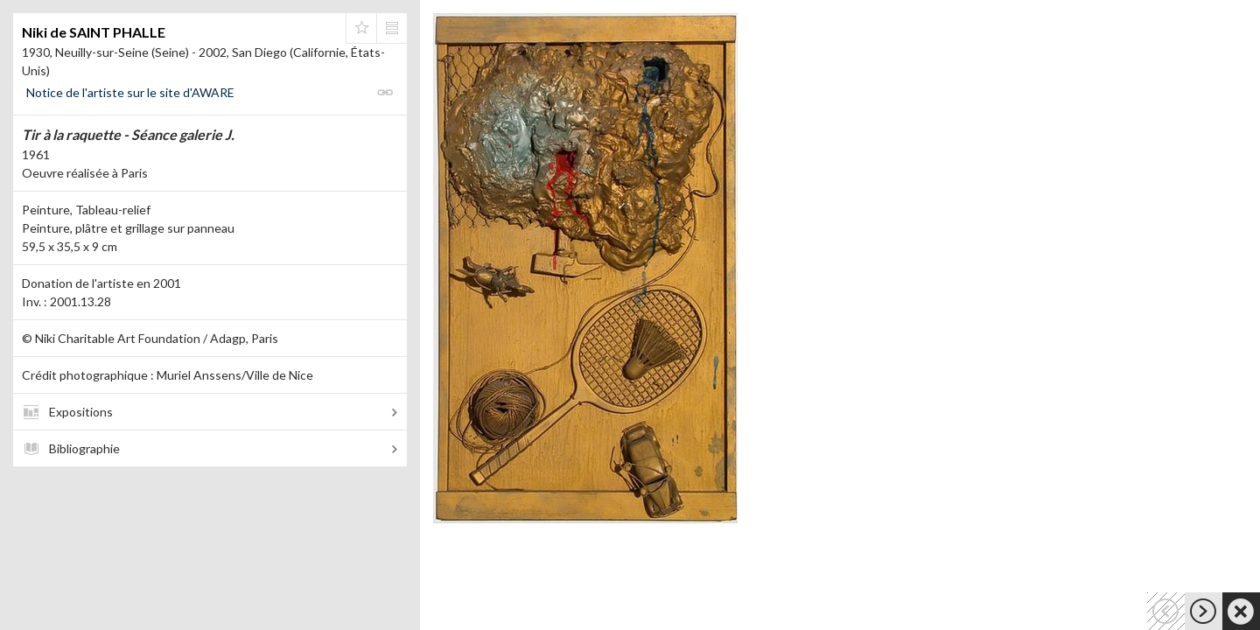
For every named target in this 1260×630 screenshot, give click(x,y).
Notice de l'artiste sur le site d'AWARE (130, 92)
